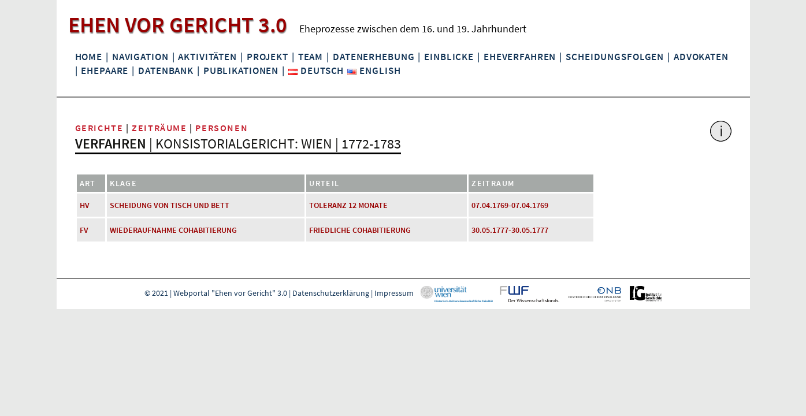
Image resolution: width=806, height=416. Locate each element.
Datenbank (166, 70)
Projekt (267, 56)
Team (310, 56)
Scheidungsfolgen (615, 56)
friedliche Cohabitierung (360, 230)
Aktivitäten (207, 56)
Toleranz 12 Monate (348, 205)
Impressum (394, 293)
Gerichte (99, 127)
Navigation (140, 56)
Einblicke (449, 56)
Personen (221, 127)
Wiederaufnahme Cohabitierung (173, 230)
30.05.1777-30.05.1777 (509, 230)
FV (84, 230)
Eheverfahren (520, 56)
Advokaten (701, 56)
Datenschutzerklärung (330, 293)
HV (85, 205)
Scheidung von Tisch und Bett (169, 205)
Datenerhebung (373, 56)
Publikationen (240, 70)
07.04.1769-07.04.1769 (509, 205)
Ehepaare (104, 70)
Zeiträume (159, 127)
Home (88, 56)
